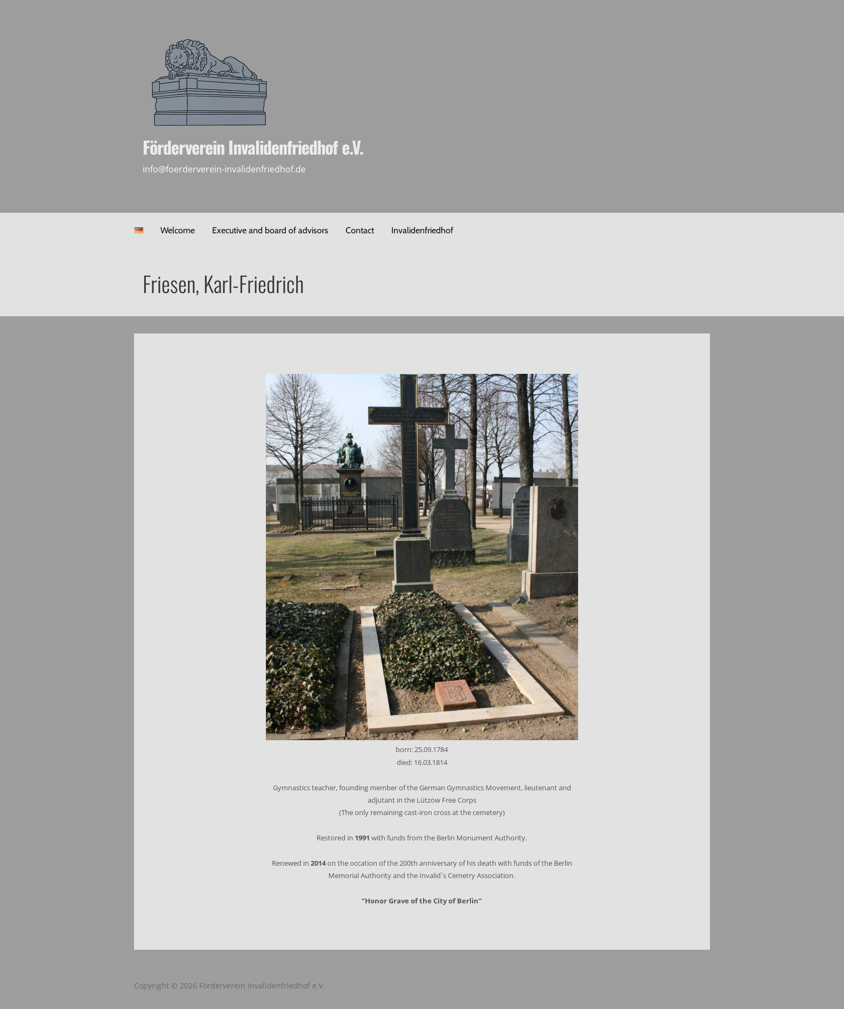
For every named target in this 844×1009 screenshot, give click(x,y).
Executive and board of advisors (270, 230)
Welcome (177, 230)
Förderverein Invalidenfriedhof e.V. (253, 146)
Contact (360, 230)
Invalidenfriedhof (422, 230)
